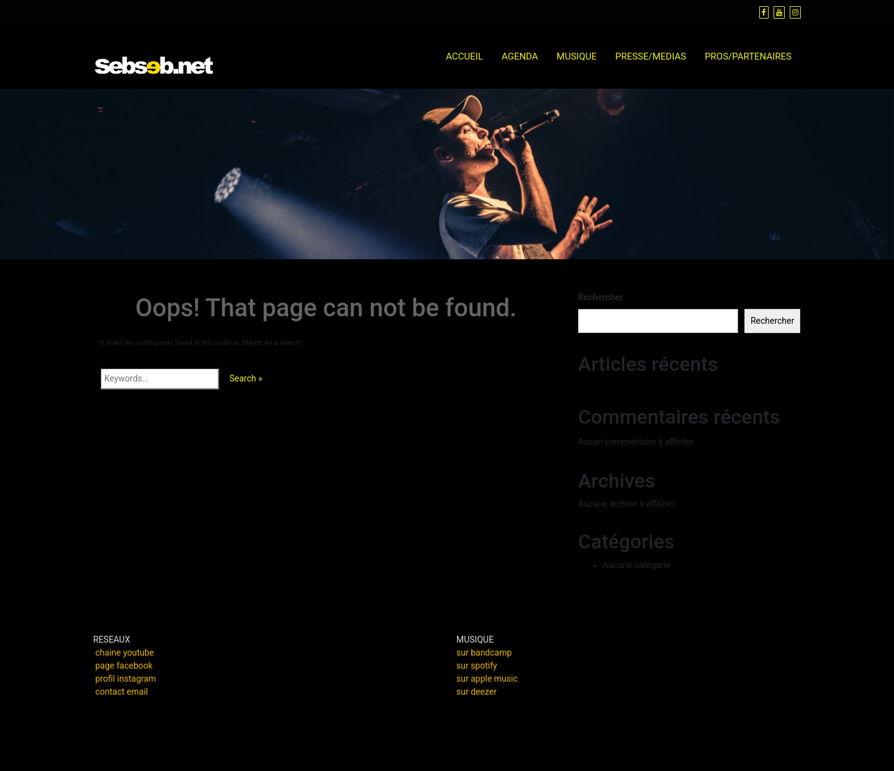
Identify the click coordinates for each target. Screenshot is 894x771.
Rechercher (600, 297)
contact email (121, 692)
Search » (245, 378)
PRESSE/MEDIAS (650, 56)
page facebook (123, 666)
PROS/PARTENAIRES (748, 56)
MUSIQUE (577, 56)
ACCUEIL (464, 56)
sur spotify (476, 666)
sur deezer (476, 692)
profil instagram (125, 679)
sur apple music (487, 679)
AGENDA (520, 56)
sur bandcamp (484, 652)
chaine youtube (124, 652)
